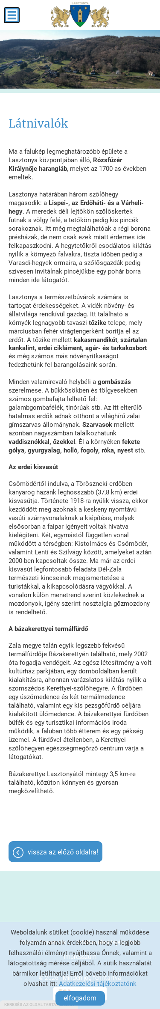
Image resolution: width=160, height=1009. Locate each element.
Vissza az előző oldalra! (63, 852)
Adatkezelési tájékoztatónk (98, 984)
